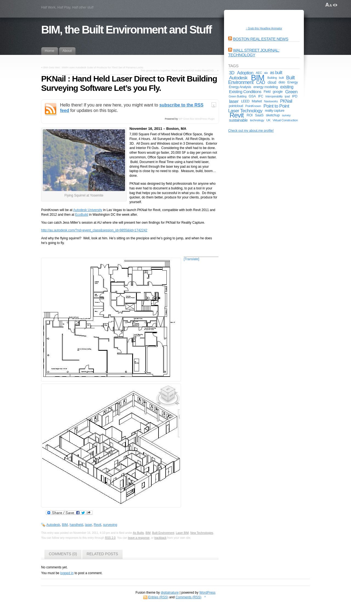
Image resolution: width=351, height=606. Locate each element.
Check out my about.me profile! (251, 131)
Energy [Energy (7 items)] (292, 82)
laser (88, 525)
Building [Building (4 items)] (272, 77)
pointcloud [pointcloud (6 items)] (236, 106)
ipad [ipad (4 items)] (287, 96)
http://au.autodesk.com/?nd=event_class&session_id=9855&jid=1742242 (94, 230)
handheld (76, 525)
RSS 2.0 (110, 537)
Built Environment (163, 532)
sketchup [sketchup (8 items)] (273, 115)
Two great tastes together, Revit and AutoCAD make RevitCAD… (178, 70)
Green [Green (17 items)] (291, 91)
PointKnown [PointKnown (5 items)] (253, 106)
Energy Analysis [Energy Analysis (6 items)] (240, 87)
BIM (65, 525)
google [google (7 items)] (278, 91)
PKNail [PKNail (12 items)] (286, 101)
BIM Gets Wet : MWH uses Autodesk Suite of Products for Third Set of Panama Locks (93, 67)
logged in (67, 573)
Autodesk (53, 525)
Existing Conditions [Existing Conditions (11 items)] (245, 91)
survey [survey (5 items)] (286, 115)
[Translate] (191, 259)
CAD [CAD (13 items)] (260, 82)
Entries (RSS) (158, 597)
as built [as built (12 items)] (276, 72)
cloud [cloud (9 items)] (272, 82)
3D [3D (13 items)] (231, 72)
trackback (160, 537)
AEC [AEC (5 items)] (259, 72)
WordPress (207, 592)
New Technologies (201, 532)
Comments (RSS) (188, 597)
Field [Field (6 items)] (267, 92)
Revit (97, 525)
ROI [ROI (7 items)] (250, 115)
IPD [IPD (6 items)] (294, 96)
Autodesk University (87, 210)
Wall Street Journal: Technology (253, 52)
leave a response (139, 537)
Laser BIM (182, 532)
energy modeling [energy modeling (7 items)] (265, 87)
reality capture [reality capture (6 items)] (274, 111)
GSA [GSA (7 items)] (252, 96)
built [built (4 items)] (281, 77)
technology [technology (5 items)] (257, 120)
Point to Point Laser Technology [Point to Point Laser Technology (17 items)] (258, 108)
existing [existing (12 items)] (286, 87)
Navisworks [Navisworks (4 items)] (271, 101)
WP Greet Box (186, 118)
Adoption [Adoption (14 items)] (245, 72)
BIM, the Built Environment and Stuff (126, 29)
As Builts (138, 532)
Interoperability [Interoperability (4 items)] (274, 96)
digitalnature (170, 592)
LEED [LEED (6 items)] (245, 101)
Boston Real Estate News (260, 39)
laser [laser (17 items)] (233, 101)
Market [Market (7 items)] (257, 101)
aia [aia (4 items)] (266, 72)
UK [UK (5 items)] (268, 120)
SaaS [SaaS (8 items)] (259, 115)
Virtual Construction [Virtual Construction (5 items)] (285, 120)
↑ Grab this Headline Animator (264, 28)
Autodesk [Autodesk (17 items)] (238, 77)
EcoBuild (81, 215)
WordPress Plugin (205, 118)
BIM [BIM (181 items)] (257, 77)
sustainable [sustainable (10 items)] (238, 120)
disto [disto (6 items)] (282, 82)
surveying (110, 525)
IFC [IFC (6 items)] (260, 96)
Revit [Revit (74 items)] (237, 115)
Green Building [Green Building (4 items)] (238, 96)
